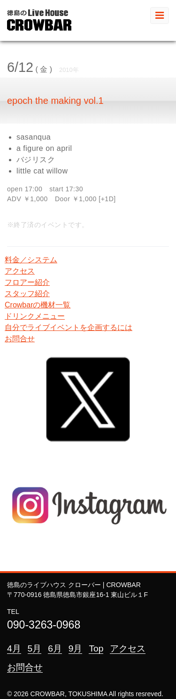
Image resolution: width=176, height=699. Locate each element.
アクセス (20, 271)
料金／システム (31, 260)
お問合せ (20, 339)
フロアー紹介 (27, 282)
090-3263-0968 (43, 625)
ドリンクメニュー (35, 316)
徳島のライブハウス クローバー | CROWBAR (74, 585)
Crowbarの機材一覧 (37, 305)
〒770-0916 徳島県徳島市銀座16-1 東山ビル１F (77, 594)
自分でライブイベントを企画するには (68, 327)
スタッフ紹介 (27, 294)
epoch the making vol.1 (55, 100)
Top (96, 648)
